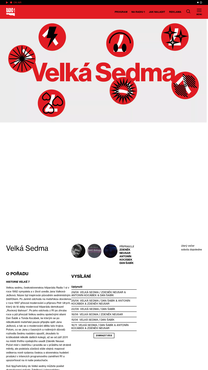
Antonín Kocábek (125, 258)
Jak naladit (157, 11)
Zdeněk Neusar (125, 251)
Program (121, 11)
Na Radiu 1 (138, 11)
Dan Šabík (126, 263)
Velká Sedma (89, 292)
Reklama (175, 11)
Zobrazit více (104, 335)
